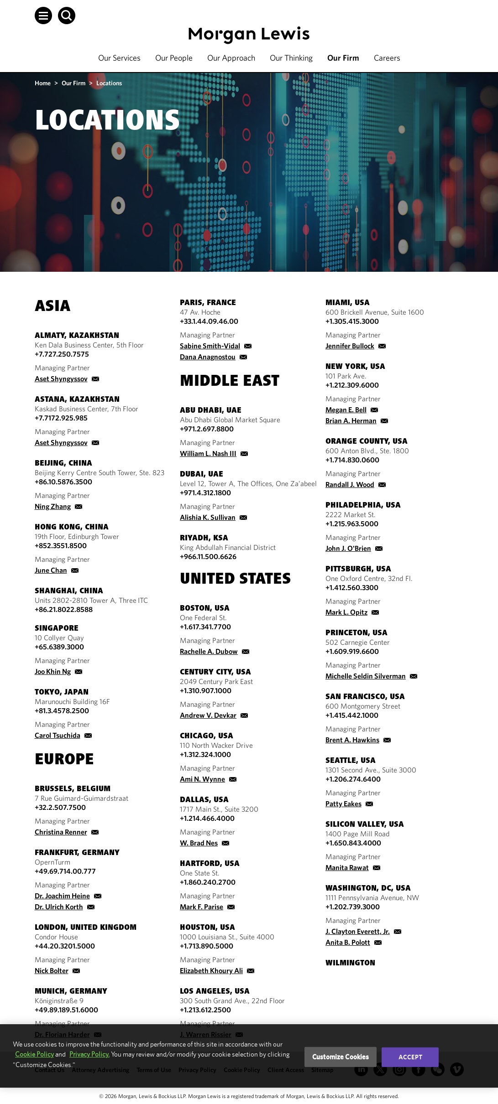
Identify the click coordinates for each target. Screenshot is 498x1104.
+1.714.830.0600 (352, 459)
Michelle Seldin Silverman (365, 675)
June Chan (51, 570)
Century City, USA (215, 673)
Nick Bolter (51, 970)
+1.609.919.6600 (352, 651)
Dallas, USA (204, 800)
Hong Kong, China (72, 527)
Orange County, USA (366, 442)
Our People (174, 57)
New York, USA (355, 367)
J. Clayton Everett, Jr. (357, 931)
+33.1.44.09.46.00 (209, 321)
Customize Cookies (340, 1056)
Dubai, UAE (201, 475)
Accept (410, 1057)
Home (43, 83)
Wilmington (350, 963)
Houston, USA (207, 928)
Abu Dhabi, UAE (210, 411)
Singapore (57, 629)
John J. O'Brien (348, 548)
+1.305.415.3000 (352, 321)
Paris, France (208, 303)
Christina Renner (61, 831)
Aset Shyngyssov (61, 378)
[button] (43, 15)
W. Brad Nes (199, 842)
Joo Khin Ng (53, 671)
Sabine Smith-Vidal (210, 345)
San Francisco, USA (365, 697)
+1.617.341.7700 (205, 626)
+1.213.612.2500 (205, 1009)
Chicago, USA (206, 736)
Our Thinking (291, 57)
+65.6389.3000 (59, 646)
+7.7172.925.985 (61, 417)
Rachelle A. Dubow (209, 651)
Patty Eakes (343, 803)
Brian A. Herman (351, 420)
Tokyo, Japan (62, 693)
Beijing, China (63, 464)
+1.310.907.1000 (205, 690)
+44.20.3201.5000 (65, 945)
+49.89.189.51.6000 (66, 1009)
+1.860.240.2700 (208, 881)
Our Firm (343, 57)
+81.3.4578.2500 (62, 710)
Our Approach (231, 57)
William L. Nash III (208, 453)
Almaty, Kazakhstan (77, 336)
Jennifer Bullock (349, 345)
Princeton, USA (356, 633)
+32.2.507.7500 (60, 807)
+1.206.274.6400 (353, 778)
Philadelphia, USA (363, 506)
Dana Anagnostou (208, 356)
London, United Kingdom (85, 928)
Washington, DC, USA (368, 889)
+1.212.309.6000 (352, 384)
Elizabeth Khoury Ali (211, 970)
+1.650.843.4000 (353, 842)
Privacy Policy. (89, 1054)
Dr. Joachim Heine (62, 895)
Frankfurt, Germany (77, 853)
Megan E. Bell (346, 409)
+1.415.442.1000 (351, 715)
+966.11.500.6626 (208, 556)
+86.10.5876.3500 (63, 481)
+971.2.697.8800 (207, 428)
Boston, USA (205, 609)
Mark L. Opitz (346, 612)
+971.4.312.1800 (205, 492)
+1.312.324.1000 (205, 754)
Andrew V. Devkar (208, 715)
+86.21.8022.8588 (64, 609)
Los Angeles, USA (215, 992)
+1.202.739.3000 (352, 906)
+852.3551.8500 (61, 545)
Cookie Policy (34, 1054)
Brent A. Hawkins (352, 739)
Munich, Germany (71, 992)
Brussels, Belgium (72, 789)
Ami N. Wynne (202, 778)
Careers (387, 57)
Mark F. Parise (201, 906)
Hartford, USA (210, 864)
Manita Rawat (347, 867)
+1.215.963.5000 (351, 523)
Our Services (119, 57)
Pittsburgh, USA (358, 569)
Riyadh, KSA (204, 538)
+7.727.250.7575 (62, 353)
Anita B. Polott (347, 942)
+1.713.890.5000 (206, 945)
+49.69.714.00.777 (65, 871)
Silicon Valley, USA (364, 825)
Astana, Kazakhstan (77, 400)
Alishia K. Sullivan (208, 517)
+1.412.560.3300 (351, 587)
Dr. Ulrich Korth (59, 906)
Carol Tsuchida (57, 735)
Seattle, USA (350, 761)
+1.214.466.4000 (207, 818)
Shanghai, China (69, 591)
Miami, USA (347, 303)
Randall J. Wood (349, 484)
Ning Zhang (53, 506)
